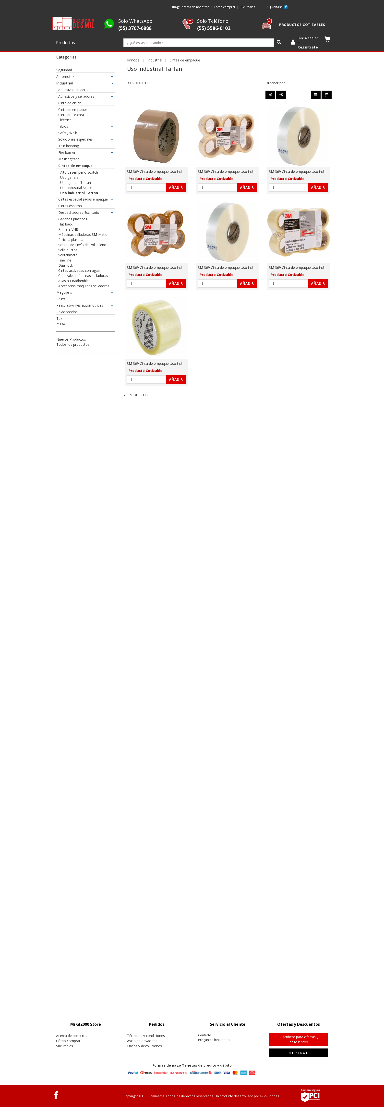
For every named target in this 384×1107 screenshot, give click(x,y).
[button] (327, 40)
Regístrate (299, 1052)
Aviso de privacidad (142, 1040)
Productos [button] (66, 42)
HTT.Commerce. (153, 1096)
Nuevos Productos (71, 339)
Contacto (204, 1035)
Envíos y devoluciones (144, 1046)
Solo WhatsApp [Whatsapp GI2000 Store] (135, 24)
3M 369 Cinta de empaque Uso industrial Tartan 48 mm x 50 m (177, 267)
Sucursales (247, 7)
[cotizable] (266, 28)
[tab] (85, 1024)
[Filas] (327, 95)
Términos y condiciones (146, 1035)
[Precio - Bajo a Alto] (281, 95)
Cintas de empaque (184, 60)
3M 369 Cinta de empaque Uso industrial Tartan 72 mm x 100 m (320, 267)
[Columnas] (316, 95)
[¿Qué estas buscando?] (198, 42)
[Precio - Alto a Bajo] (270, 95)
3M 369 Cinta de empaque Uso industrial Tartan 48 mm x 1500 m (321, 171)
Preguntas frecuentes (214, 1040)
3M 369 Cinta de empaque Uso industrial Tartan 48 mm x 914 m (249, 267)
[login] (306, 43)
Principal (133, 60)
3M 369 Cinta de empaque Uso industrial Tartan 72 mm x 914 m (178, 363)
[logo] (73, 23)
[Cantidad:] (146, 187)
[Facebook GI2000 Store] (286, 7)
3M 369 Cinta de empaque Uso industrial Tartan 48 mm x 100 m (178, 171)
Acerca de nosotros (195, 7)
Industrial (155, 60)
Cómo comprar (224, 7)
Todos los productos (72, 344)
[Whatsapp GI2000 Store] (109, 28)
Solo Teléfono (213, 24)
